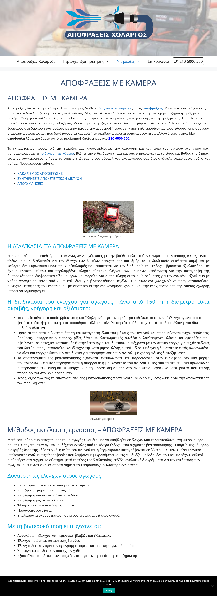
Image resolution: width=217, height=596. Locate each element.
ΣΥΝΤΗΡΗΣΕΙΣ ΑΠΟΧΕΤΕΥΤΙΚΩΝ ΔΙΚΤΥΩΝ (49, 178)
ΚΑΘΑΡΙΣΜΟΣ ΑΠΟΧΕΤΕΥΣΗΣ (40, 173)
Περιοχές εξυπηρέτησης (88, 61)
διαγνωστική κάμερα (115, 108)
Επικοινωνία (158, 61)
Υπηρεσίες (130, 61)
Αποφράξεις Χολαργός (36, 61)
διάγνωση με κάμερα (57, 153)
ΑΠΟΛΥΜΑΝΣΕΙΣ (30, 183)
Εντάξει (109, 590)
